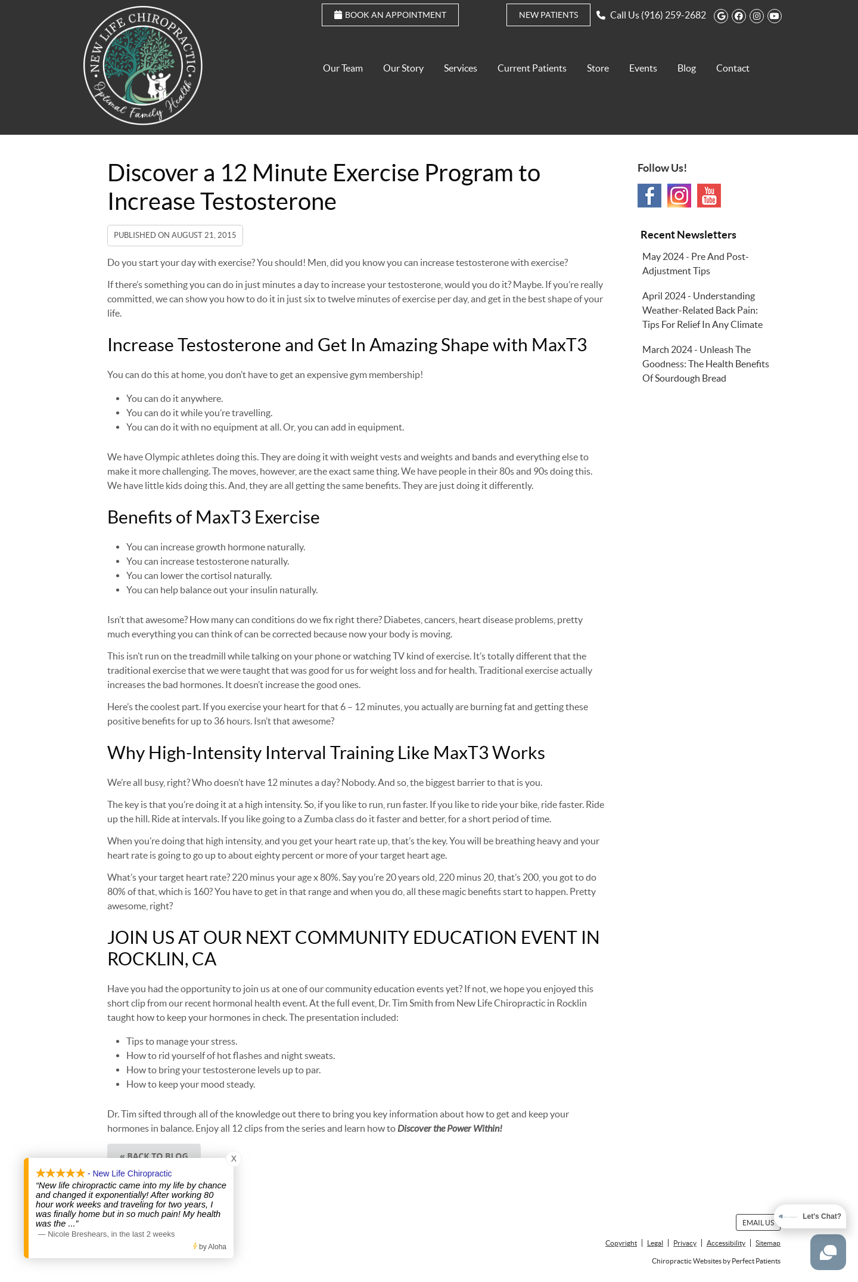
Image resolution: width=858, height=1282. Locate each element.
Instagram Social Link (679, 196)
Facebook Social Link (649, 196)
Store (598, 68)
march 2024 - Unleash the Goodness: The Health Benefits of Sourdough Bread (705, 363)
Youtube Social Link (709, 196)
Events (643, 68)
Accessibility (726, 1243)
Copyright (621, 1243)
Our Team (343, 68)
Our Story (403, 68)
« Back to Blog (154, 1156)
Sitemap (768, 1243)
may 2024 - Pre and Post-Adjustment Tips (695, 263)
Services (460, 68)
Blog (686, 68)
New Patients (548, 15)
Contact (733, 68)
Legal (655, 1243)
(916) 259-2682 (673, 15)
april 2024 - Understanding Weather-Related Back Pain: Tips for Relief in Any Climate (702, 310)
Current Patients (532, 68)
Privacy (685, 1243)
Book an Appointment (390, 15)
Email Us (758, 1223)
